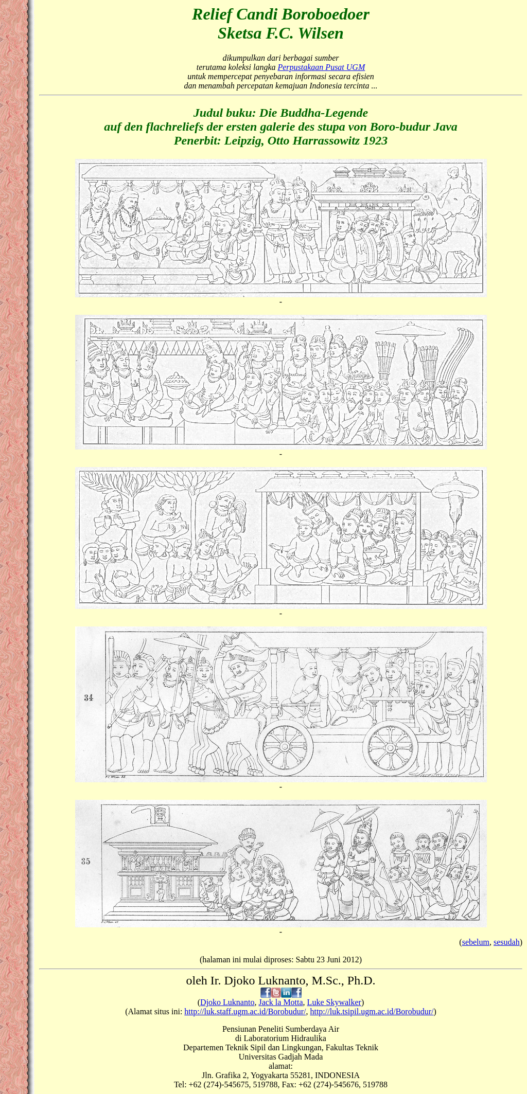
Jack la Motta (280, 1002)
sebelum (475, 942)
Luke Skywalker (334, 1002)
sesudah (507, 942)
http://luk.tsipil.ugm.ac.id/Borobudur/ (371, 1011)
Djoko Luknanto (227, 1002)
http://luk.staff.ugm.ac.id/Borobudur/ (245, 1011)
